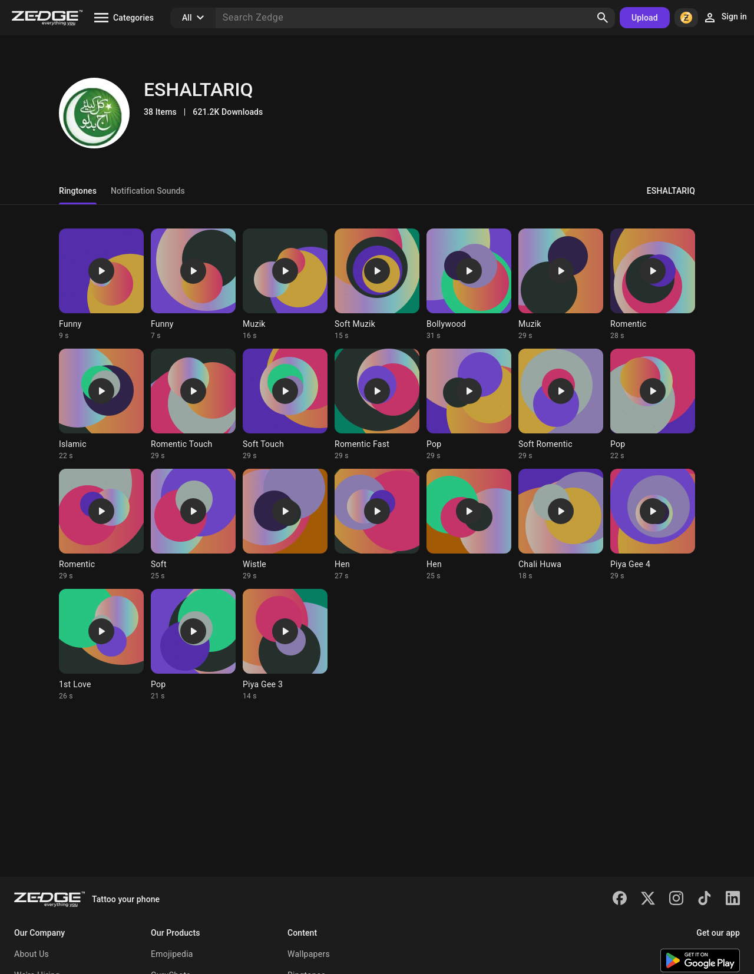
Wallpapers (308, 954)
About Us (31, 954)
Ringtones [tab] (78, 191)
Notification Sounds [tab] (148, 191)
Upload (644, 17)
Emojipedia (172, 954)
